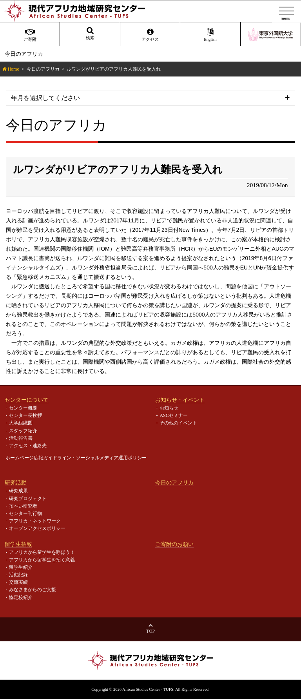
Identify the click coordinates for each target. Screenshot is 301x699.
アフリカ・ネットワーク (35, 521)
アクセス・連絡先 (28, 445)
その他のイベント (178, 423)
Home (13, 69)
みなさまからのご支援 (32, 589)
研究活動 (16, 482)
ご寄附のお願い (174, 544)
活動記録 (18, 574)
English (210, 35)
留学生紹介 (21, 567)
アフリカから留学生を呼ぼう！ (42, 552)
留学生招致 (18, 544)
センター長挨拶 (25, 415)
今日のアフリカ (43, 69)
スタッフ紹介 (23, 430)
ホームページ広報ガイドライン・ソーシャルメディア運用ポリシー (76, 458)
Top (150, 631)
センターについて (27, 400)
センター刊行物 (25, 513)
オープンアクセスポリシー (37, 528)
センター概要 (23, 408)
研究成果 (18, 490)
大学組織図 (21, 423)
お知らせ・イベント (180, 400)
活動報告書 (21, 438)
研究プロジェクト (28, 498)
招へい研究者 (23, 506)
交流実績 (18, 582)
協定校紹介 (21, 597)
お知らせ (169, 408)
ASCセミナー (173, 415)
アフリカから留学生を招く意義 (42, 559)
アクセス (150, 35)
